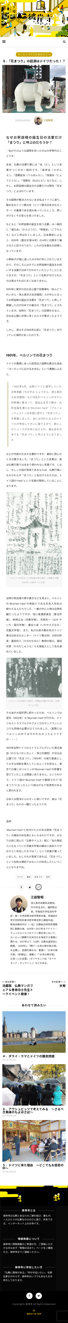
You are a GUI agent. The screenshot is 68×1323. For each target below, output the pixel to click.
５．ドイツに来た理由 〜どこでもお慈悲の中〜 (33, 1166)
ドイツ (20, 877)
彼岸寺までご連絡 (19, 1252)
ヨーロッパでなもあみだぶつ (34, 54)
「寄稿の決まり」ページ (30, 1248)
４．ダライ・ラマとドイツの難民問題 (28, 1056)
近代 (48, 877)
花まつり (38, 877)
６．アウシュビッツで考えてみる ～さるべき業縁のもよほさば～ (33, 1110)
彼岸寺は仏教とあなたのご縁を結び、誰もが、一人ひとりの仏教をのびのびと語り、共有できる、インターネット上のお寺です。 (28, 1219)
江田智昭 (48, 120)
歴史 (29, 877)
